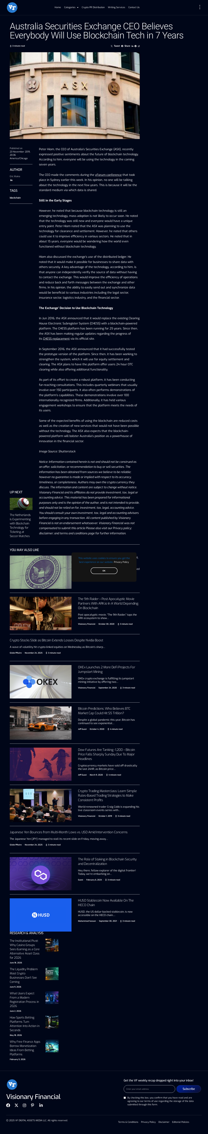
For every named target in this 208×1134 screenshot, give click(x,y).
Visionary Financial (86, 624)
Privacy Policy (121, 562)
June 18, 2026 (16, 962)
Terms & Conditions (129, 1122)
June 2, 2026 (15, 1011)
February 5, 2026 (17, 1059)
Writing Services (116, 7)
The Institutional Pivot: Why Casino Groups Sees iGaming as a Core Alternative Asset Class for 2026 (24, 949)
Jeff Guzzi (82, 729)
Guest (80, 880)
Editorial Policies (180, 1122)
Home (58, 7)
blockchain (15, 197)
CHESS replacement (56, 339)
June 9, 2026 (15, 987)
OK (104, 571)
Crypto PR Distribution (93, 7)
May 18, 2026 (16, 1035)
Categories (71, 7)
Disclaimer (163, 1122)
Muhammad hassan (87, 921)
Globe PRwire (16, 653)
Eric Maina (15, 176)
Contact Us (134, 7)
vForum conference (108, 175)
